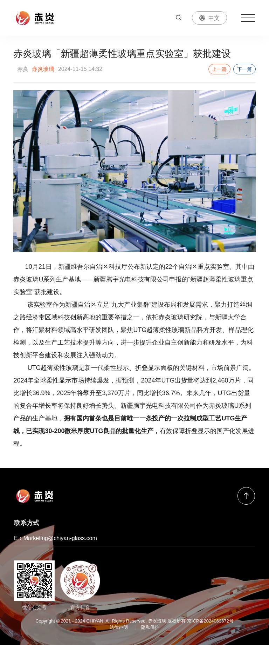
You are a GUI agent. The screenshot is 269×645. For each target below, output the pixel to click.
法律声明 (119, 627)
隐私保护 (150, 627)
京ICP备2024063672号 (210, 621)
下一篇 (244, 69)
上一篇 (219, 69)
